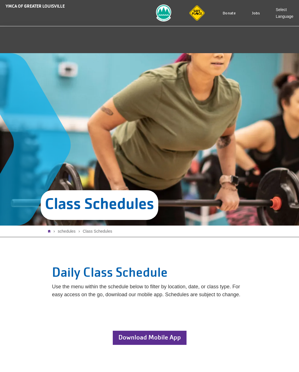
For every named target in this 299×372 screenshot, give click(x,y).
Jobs (256, 13)
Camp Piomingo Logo (160, 11)
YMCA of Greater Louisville (35, 6)
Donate (229, 13)
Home (50, 231)
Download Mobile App (149, 337)
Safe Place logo (196, 8)
